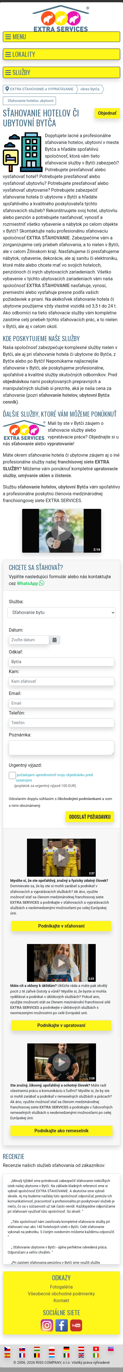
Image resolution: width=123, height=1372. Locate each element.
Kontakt (61, 1300)
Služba (15, 601)
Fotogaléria (61, 1287)
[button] (61, 37)
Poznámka (19, 735)
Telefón (16, 713)
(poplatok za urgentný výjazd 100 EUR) (45, 786)
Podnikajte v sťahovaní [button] (61, 926)
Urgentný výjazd (25, 765)
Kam (13, 671)
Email (14, 693)
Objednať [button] (107, 113)
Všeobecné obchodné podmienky (61, 1293)
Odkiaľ (15, 652)
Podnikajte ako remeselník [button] (61, 1130)
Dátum (15, 630)
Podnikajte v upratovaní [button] (61, 1025)
